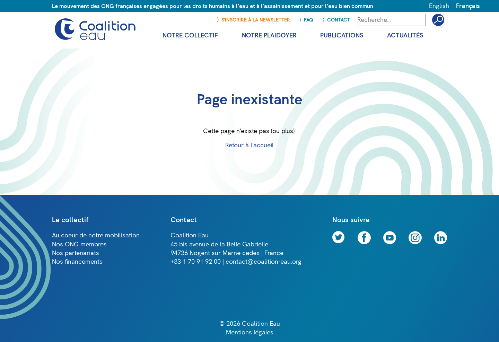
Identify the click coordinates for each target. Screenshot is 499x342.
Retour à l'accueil (249, 145)
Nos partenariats (75, 253)
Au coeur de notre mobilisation (96, 235)
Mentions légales (249, 332)
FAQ (308, 20)
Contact (338, 20)
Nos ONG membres (79, 244)
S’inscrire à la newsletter (255, 20)
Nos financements (77, 261)
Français (468, 6)
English (439, 6)
